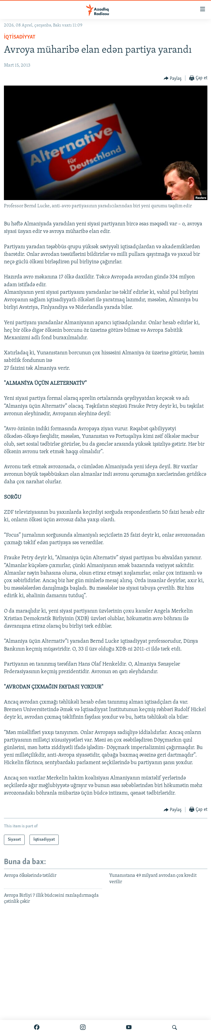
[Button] (173, 78)
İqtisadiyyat (20, 37)
